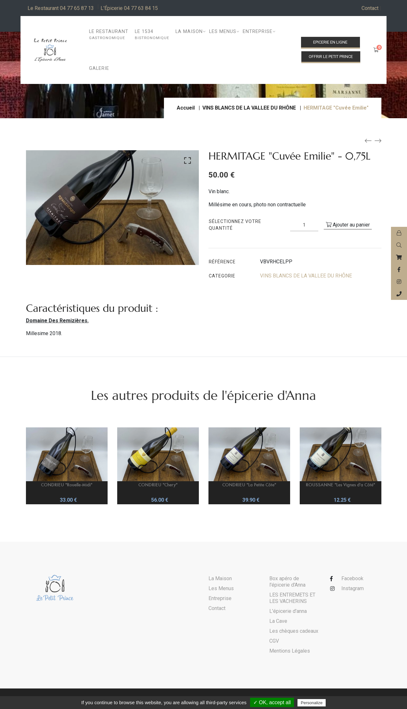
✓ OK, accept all (272, 702)
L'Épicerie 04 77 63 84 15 (129, 8)
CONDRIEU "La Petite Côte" (249, 484)
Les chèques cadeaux (293, 631)
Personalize (311, 702)
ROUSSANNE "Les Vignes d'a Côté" (340, 484)
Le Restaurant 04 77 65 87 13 (61, 8)
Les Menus (221, 588)
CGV (274, 641)
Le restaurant (108, 35)
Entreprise (220, 598)
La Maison (220, 578)
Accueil (186, 108)
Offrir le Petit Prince (331, 56)
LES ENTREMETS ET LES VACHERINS (292, 598)
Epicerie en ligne (330, 42)
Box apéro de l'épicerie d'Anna (287, 581)
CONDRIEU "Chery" (157, 484)
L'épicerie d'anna (288, 611)
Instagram (352, 588)
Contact (371, 8)
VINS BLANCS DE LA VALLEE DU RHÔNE (249, 108)
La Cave (278, 621)
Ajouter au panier (348, 225)
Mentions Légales (289, 651)
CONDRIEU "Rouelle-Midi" (66, 484)
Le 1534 (152, 35)
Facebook (352, 578)
